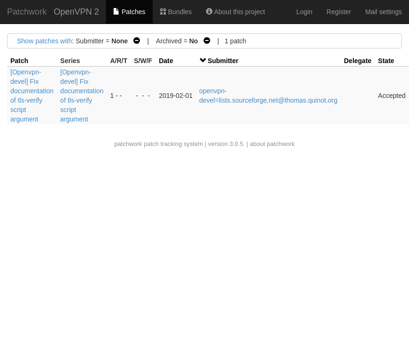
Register (339, 12)
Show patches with (44, 41)
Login (304, 12)
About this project (235, 12)
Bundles (176, 12)
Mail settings (383, 12)
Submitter (223, 61)
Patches (129, 12)
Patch (19, 61)
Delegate (357, 61)
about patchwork (272, 143)
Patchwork (27, 11)
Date (166, 61)
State (386, 61)
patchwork (128, 143)
